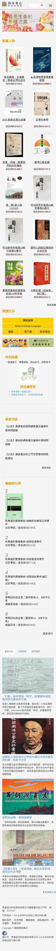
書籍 (10, 331)
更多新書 (51, 305)
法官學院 (10, 527)
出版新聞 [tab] (22, 651)
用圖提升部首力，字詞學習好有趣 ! (27, 395)
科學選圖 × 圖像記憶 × (21, 392)
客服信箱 (16, 923)
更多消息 (46, 468)
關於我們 (6, 920)
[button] (6, 23)
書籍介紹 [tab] (9, 651)
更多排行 (48, 633)
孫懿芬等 (10, 625)
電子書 (28, 331)
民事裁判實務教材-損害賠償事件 (23, 541)
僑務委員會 (11, 604)
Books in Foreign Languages (28, 326)
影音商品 (45, 331)
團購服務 (28, 320)
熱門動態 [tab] (36, 651)
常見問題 (18, 920)
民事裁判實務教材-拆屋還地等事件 (24, 559)
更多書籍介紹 (49, 892)
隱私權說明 (43, 920)
